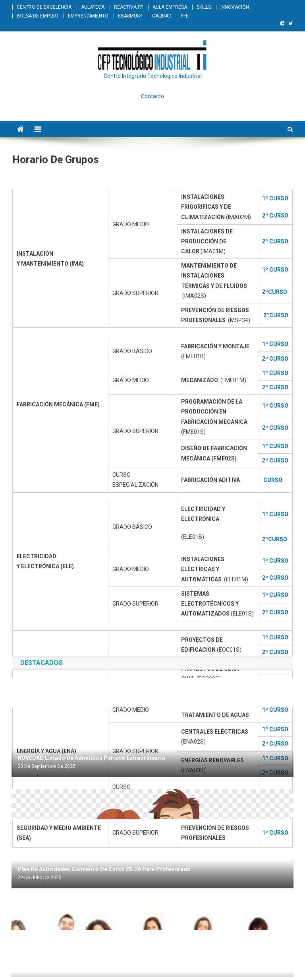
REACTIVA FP (128, 7)
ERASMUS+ (130, 16)
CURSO (272, 480)
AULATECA (92, 7)
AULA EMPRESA (169, 7)
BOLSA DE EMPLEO (37, 16)
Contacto (152, 96)
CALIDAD (162, 16)
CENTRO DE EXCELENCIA (44, 7)
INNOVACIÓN (234, 7)
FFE (185, 16)
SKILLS (204, 7)
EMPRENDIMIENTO (88, 16)
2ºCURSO (274, 539)
